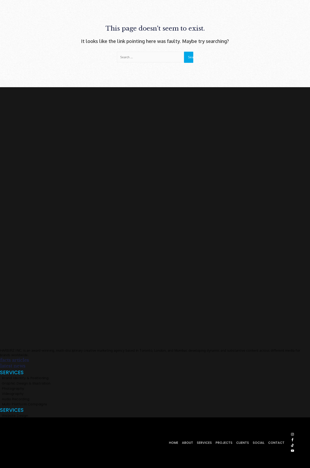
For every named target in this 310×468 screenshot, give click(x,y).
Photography (13, 389)
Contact (276, 443)
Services (204, 443)
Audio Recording (15, 399)
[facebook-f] (295, 440)
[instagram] (295, 434)
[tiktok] (295, 445)
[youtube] (295, 451)
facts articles (14, 360)
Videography (13, 394)
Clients (242, 443)
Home (173, 443)
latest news (12, 366)
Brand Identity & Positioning (25, 378)
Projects (224, 443)
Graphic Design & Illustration (26, 383)
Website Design (15, 416)
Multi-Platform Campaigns (24, 404)
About (187, 443)
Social (258, 443)
